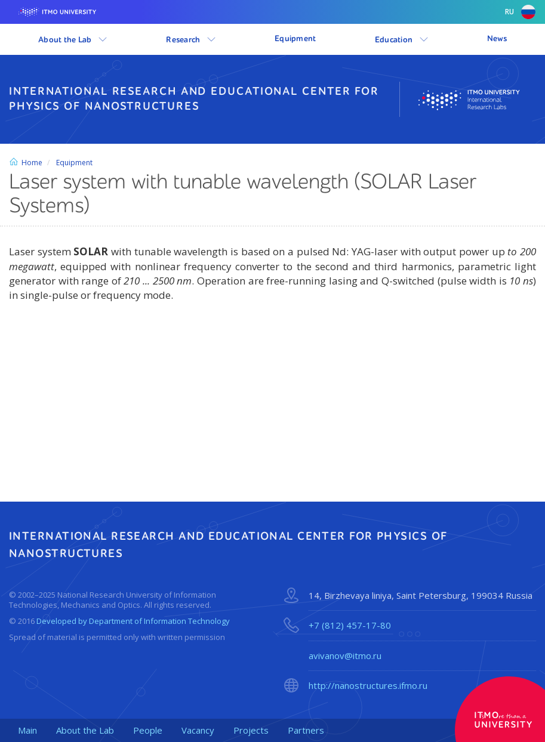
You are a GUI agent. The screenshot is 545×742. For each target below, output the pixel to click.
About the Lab (72, 39)
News (497, 39)
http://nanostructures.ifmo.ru (368, 685)
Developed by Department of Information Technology (133, 621)
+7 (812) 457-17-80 (350, 625)
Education (402, 39)
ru (520, 12)
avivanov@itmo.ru (345, 655)
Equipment (295, 39)
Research (191, 39)
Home (25, 162)
